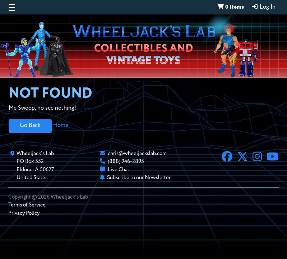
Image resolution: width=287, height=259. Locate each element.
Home (60, 125)
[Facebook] (227, 157)
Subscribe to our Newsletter (139, 177)
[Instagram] (257, 157)
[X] (242, 157)
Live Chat (118, 169)
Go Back (30, 125)
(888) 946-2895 (126, 161)
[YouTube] (273, 157)
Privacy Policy (24, 213)
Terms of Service (27, 205)
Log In (263, 7)
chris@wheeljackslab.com (137, 153)
